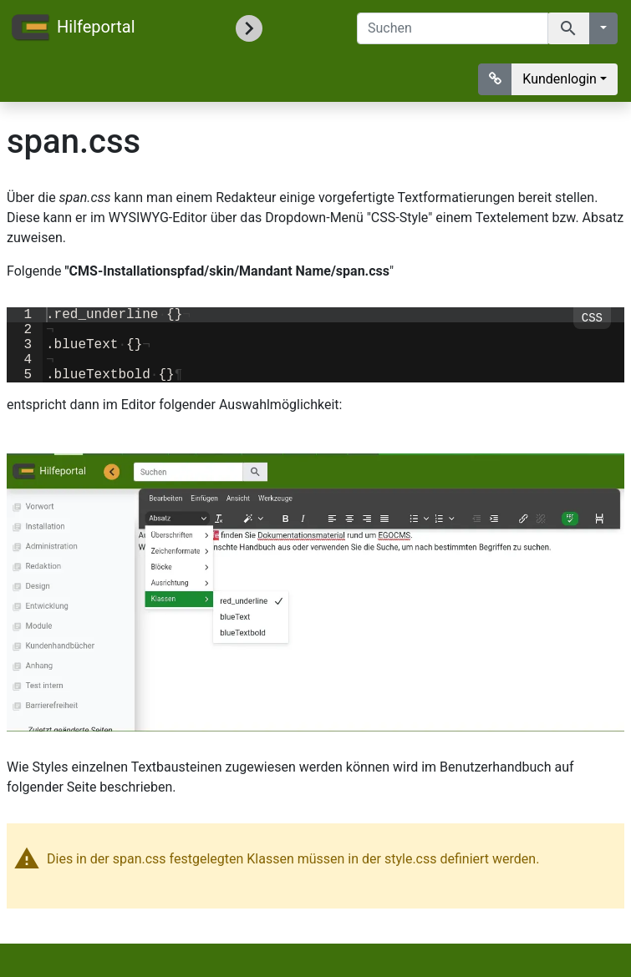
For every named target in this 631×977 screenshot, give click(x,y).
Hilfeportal (72, 28)
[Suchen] (452, 28)
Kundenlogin (559, 79)
